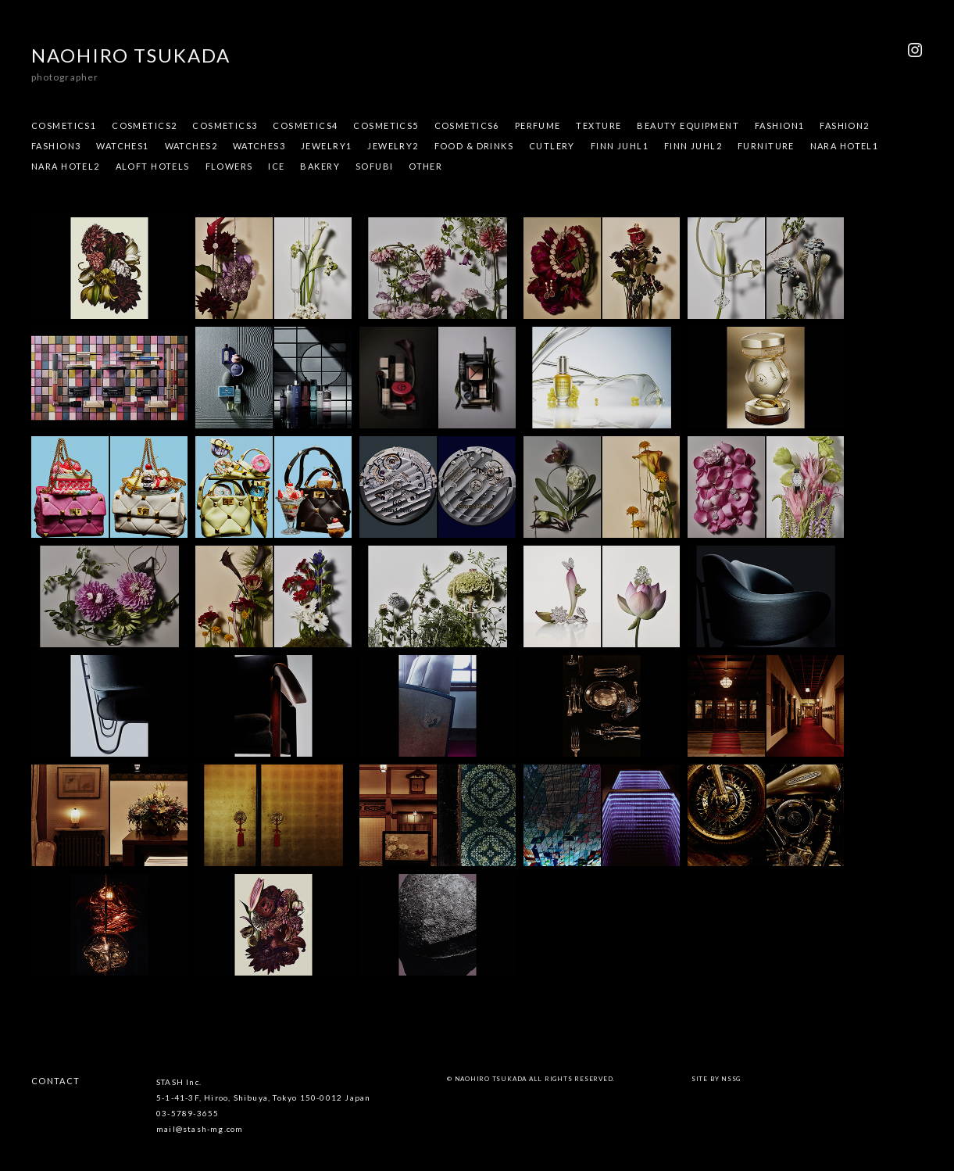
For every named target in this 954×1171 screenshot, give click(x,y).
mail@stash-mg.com (199, 1128)
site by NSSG (716, 1079)
